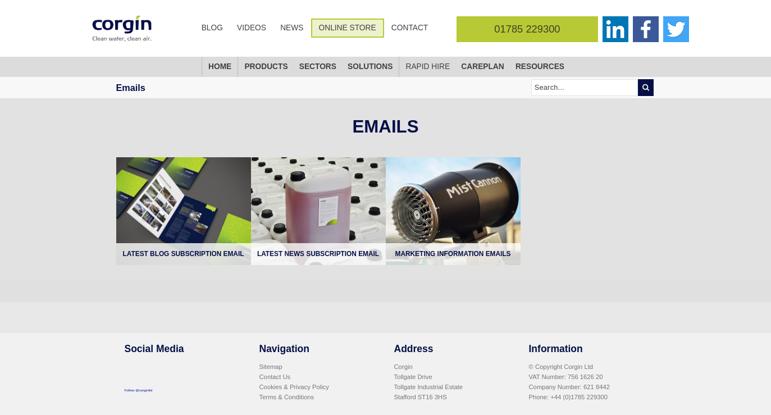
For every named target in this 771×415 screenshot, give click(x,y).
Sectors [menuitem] (317, 66)
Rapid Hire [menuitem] (427, 66)
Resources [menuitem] (539, 66)
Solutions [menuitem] (370, 66)
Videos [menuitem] (251, 28)
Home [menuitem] (219, 66)
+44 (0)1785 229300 (579, 397)
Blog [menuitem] (212, 28)
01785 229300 (527, 29)
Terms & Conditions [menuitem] (286, 397)
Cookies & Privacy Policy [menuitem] (294, 387)
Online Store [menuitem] (347, 28)
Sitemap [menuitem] (270, 366)
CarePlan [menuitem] (482, 66)
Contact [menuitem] (409, 28)
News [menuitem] (291, 28)
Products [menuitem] (266, 66)
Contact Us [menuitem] (275, 376)
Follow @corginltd (139, 390)
